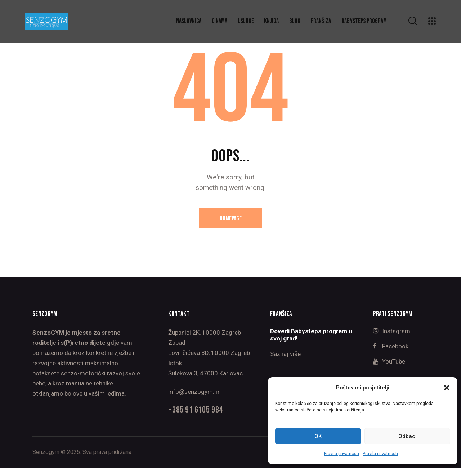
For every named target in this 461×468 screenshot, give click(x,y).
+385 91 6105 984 (195, 410)
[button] (446, 387)
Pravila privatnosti (341, 453)
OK (318, 436)
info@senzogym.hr (194, 391)
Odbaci (407, 436)
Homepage (231, 218)
